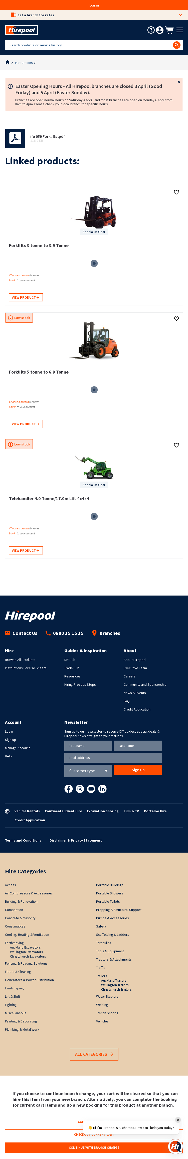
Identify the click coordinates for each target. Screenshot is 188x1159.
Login (9, 731)
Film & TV (131, 811)
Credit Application (137, 709)
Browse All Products (20, 659)
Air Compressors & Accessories (29, 893)
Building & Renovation (21, 901)
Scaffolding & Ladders (112, 934)
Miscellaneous (15, 1013)
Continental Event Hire (63, 811)
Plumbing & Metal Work (22, 1029)
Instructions (24, 62)
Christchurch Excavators (28, 956)
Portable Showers (109, 893)
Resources (72, 676)
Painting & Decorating (21, 1021)
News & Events (135, 692)
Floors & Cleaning (18, 971)
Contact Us (21, 633)
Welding (102, 1004)
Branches (106, 633)
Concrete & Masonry (20, 918)
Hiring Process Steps (80, 684)
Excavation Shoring (103, 811)
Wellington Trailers (115, 985)
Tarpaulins (103, 943)
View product (25, 297)
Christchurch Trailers (116, 989)
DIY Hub (69, 659)
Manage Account (17, 748)
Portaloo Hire (155, 811)
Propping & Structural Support (118, 909)
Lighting (11, 1004)
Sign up (10, 739)
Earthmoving (14, 943)
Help (8, 756)
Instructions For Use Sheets (26, 668)
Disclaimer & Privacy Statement (76, 840)
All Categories (94, 1054)
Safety (101, 926)
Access (10, 885)
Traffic (100, 967)
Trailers (101, 976)
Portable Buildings (109, 885)
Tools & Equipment (110, 951)
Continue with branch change (94, 1147)
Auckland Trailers (113, 980)
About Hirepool (135, 659)
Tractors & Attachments (114, 959)
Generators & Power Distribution (29, 980)
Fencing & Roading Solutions (26, 963)
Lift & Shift (12, 996)
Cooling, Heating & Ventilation (27, 934)
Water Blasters (107, 996)
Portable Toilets (108, 901)
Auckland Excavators (25, 947)
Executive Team (135, 668)
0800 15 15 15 (65, 633)
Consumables (15, 926)
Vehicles (102, 1021)
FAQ (127, 701)
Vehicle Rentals (27, 811)
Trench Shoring (107, 1013)
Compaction (14, 909)
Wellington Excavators (26, 952)
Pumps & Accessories (112, 918)
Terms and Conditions (23, 840)
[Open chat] (175, 1146)
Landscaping (14, 988)
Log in (94, 5)
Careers (130, 676)
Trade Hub (71, 668)
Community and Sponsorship (145, 684)
